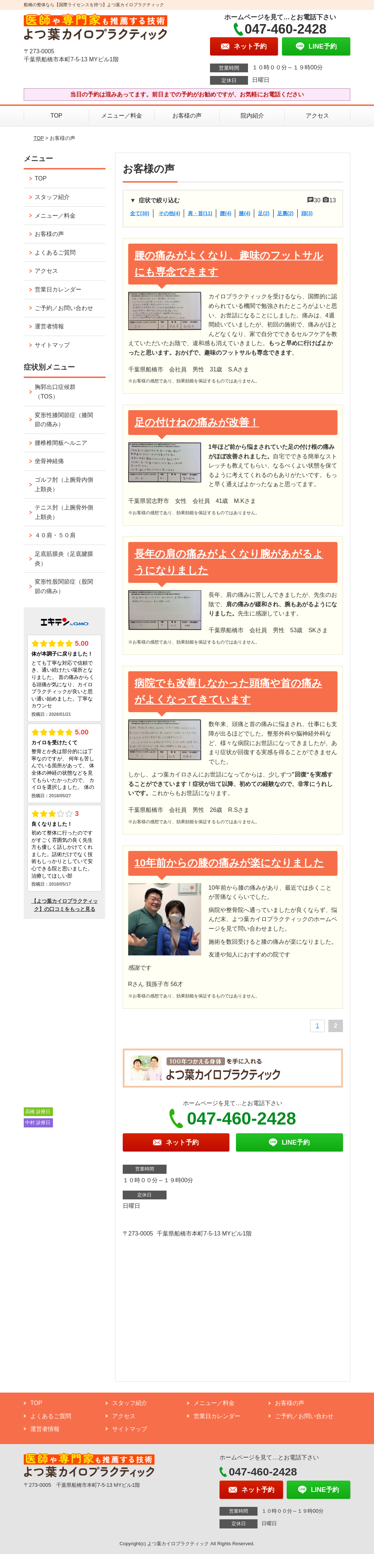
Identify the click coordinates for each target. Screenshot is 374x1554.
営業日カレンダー (58, 289)
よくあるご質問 (55, 252)
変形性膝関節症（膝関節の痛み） (64, 420)
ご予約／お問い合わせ (64, 308)
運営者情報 (49, 326)
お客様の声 (187, 115)
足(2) (263, 213)
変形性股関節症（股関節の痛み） (64, 586)
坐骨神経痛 (49, 461)
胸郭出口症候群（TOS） (55, 392)
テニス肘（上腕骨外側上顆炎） (64, 512)
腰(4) (225, 213)
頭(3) (307, 213)
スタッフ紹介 (52, 197)
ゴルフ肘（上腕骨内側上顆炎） (64, 484)
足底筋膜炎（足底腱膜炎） (64, 558)
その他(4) (169, 213)
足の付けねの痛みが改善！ (196, 422)
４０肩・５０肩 (55, 535)
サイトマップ (52, 345)
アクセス (317, 115)
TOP (56, 115)
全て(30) (139, 213)
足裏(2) (285, 213)
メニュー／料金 (121, 115)
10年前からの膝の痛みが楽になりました (229, 862)
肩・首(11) (200, 213)
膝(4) (244, 213)
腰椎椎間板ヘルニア (61, 443)
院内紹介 (252, 115)
